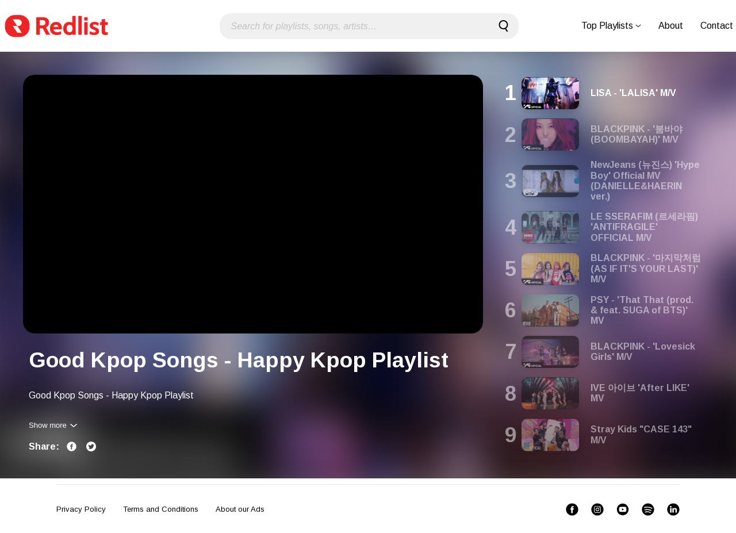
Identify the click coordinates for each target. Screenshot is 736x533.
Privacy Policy (81, 509)
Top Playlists (611, 25)
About (670, 25)
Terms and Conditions (160, 509)
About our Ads (240, 509)
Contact (716, 25)
